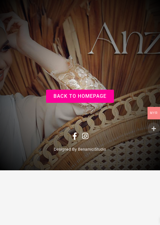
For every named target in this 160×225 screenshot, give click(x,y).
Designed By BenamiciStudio (80, 149)
